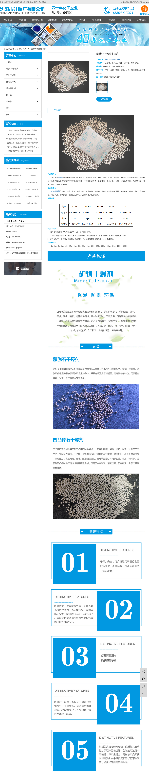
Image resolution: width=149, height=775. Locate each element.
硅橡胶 (111, 19)
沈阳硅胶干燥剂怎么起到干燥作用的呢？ (23, 143)
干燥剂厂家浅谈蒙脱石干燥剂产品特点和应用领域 (23, 130)
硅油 (8, 108)
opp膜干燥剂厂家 (13, 189)
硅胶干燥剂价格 (32, 169)
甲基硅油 (96, 19)
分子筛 (82, 19)
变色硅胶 (52, 19)
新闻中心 (126, 19)
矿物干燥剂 (11, 75)
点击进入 (144, 14)
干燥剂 (22, 19)
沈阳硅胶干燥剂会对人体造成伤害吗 (21, 134)
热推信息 (124, 2)
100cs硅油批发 (31, 182)
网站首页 (7, 19)
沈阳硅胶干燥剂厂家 (13, 175)
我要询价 (104, 99)
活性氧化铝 (67, 19)
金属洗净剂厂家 (14, 182)
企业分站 (131, 2)
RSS (143, 2)
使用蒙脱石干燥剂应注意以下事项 (20, 151)
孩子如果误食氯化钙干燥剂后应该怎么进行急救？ (23, 147)
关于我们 (141, 19)
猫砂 (8, 115)
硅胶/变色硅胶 (12, 69)
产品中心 (25, 49)
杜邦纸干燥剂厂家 (32, 189)
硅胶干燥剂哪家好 (14, 169)
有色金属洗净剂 (14, 196)
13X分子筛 (32, 175)
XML (147, 2)
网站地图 (138, 2)
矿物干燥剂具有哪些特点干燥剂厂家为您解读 (23, 139)
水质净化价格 (31, 203)
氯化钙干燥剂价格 (14, 203)
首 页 (19, 49)
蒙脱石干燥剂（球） (39, 49)
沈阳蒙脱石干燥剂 (32, 196)
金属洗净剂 (37, 19)
